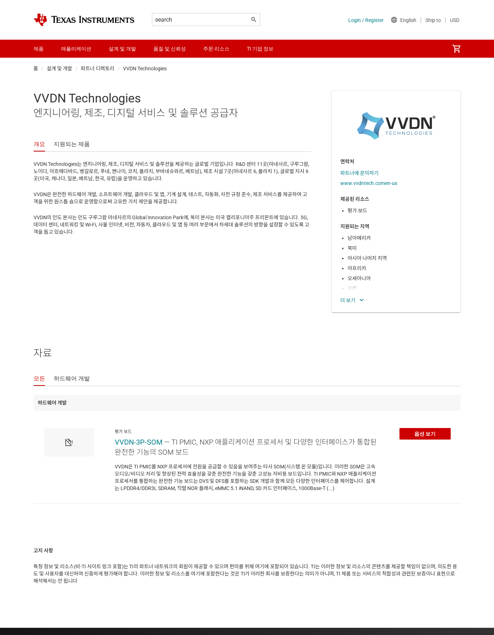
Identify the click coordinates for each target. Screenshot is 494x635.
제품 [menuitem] (39, 49)
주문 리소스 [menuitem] (216, 49)
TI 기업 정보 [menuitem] (260, 49)
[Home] (84, 19)
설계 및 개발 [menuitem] (122, 49)
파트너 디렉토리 (97, 68)
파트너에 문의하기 (359, 173)
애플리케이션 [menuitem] (76, 49)
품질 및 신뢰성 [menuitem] (169, 49)
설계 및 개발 (59, 68)
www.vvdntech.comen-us (368, 183)
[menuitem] (456, 49)
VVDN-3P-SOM (138, 442)
